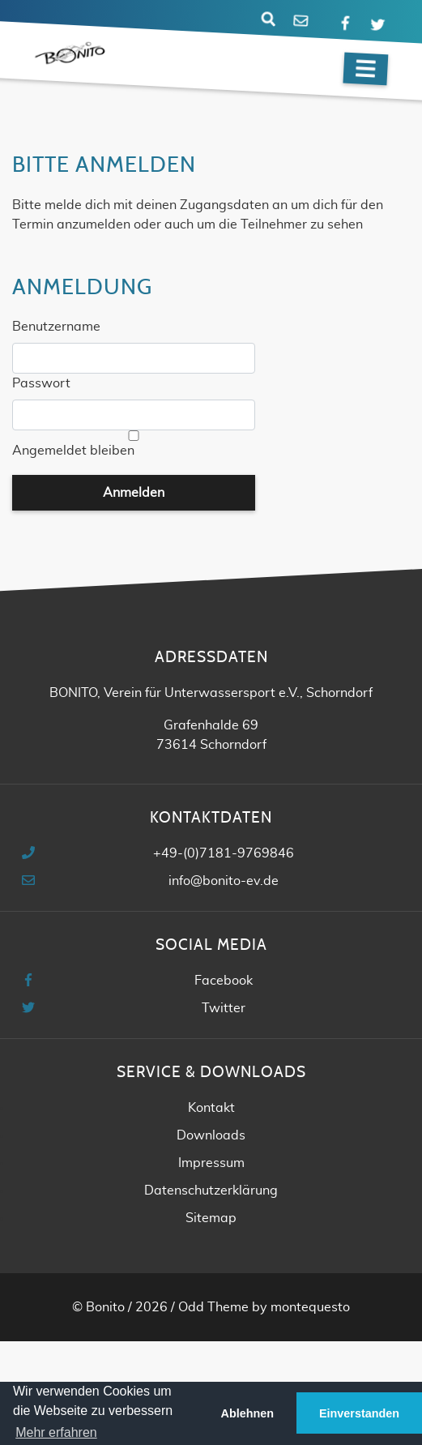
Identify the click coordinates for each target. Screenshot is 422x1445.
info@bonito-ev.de (223, 880)
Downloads (211, 1135)
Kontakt (211, 1107)
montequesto (310, 1307)
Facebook (223, 980)
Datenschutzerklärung (211, 1190)
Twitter (223, 1008)
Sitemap (211, 1218)
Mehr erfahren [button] (56, 1432)
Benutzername (56, 326)
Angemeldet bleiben (73, 450)
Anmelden (133, 492)
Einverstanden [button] (359, 1413)
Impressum (211, 1162)
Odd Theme (213, 1307)
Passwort (41, 383)
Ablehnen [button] (248, 1413)
